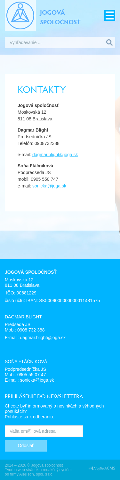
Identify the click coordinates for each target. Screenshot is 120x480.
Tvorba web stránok (21, 470)
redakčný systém (57, 470)
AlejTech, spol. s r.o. (36, 474)
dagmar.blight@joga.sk (55, 154)
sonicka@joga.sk (49, 185)
